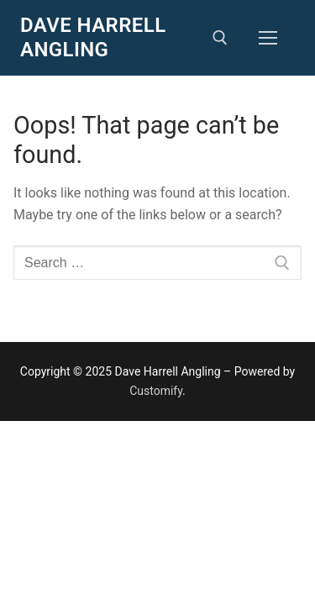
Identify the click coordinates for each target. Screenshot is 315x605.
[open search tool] (220, 37)
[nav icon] (268, 37)
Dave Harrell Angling (93, 37)
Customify (155, 390)
